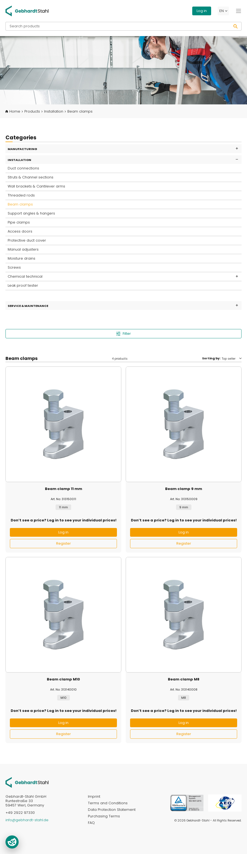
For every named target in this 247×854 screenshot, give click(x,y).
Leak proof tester (23, 285)
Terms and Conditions (108, 803)
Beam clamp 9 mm (183, 488)
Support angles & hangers (31, 213)
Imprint (94, 796)
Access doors (20, 231)
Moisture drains (21, 258)
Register (63, 543)
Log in (202, 10)
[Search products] (117, 26)
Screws (14, 267)
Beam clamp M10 (63, 679)
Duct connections (23, 168)
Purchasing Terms (104, 816)
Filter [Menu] (123, 333)
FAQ (91, 822)
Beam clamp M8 (183, 679)
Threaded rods (21, 195)
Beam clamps (20, 204)
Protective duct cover (27, 240)
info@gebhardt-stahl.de (26, 820)
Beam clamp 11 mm (63, 488)
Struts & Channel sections (30, 177)
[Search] (236, 26)
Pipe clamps (19, 222)
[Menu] (238, 11)
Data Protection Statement (112, 809)
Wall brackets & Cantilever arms (36, 186)
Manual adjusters (23, 249)
